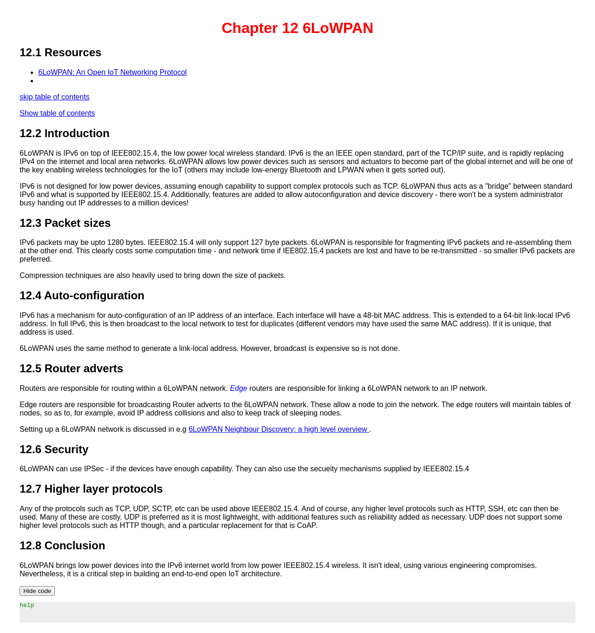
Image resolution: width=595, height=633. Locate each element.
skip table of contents (54, 97)
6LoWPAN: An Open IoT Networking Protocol (112, 72)
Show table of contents (57, 113)
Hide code (37, 590)
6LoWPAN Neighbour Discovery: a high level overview (279, 429)
